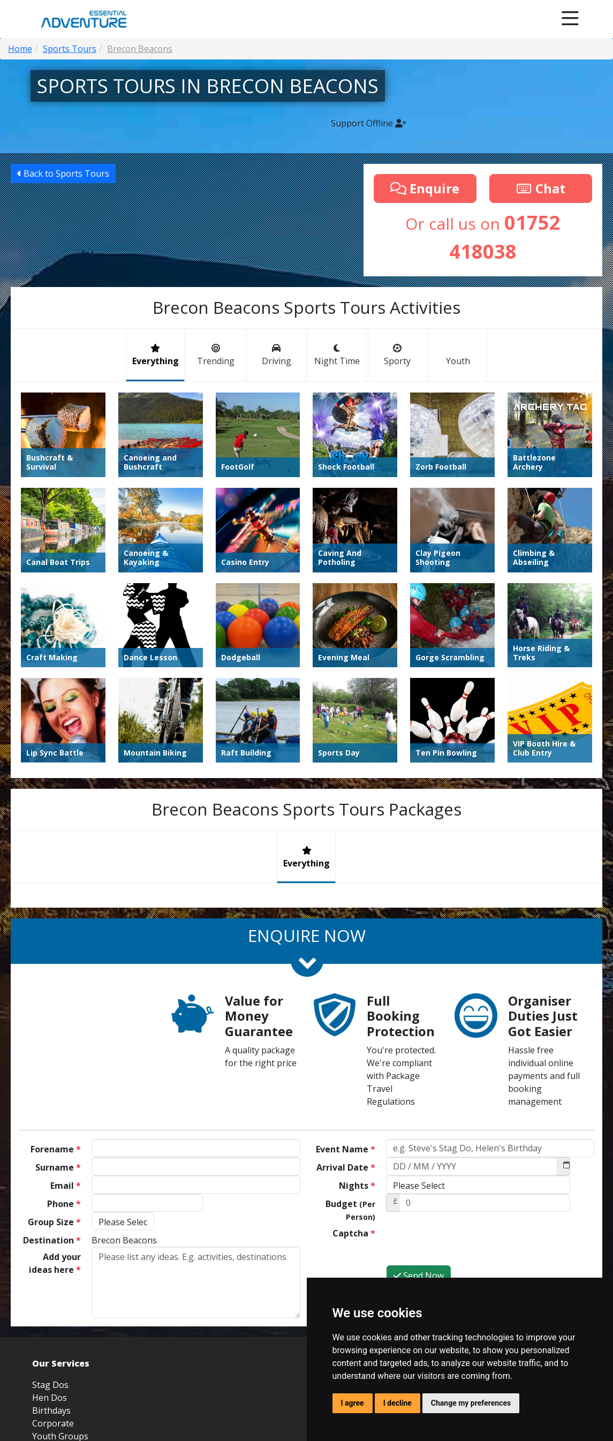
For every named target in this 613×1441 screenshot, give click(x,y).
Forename (56, 1149)
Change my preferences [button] (471, 1403)
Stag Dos (50, 1385)
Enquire (424, 188)
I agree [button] (352, 1403)
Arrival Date (345, 1167)
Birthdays (51, 1410)
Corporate (53, 1423)
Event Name (345, 1149)
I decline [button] (397, 1403)
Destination (52, 1240)
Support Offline (368, 123)
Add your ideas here (55, 1263)
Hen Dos (49, 1398)
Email (65, 1185)
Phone (64, 1204)
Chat (540, 188)
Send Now (418, 1275)
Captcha (353, 1233)
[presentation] (467, 1244)
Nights (357, 1185)
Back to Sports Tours (63, 173)
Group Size (54, 1222)
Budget (350, 1210)
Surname (58, 1167)
